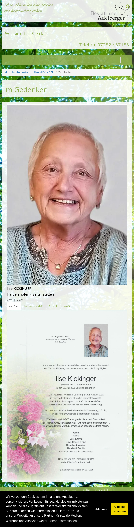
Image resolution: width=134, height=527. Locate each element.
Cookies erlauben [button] (120, 509)
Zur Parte (14, 306)
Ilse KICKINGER (44, 72)
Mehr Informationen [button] (63, 520)
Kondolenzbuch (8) (34, 306)
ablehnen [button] (101, 509)
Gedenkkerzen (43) (59, 306)
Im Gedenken (21, 72)
